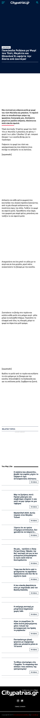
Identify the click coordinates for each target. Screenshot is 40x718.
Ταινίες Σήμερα (20, 706)
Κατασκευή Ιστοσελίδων (21, 715)
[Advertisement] (20, 448)
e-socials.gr (34, 715)
